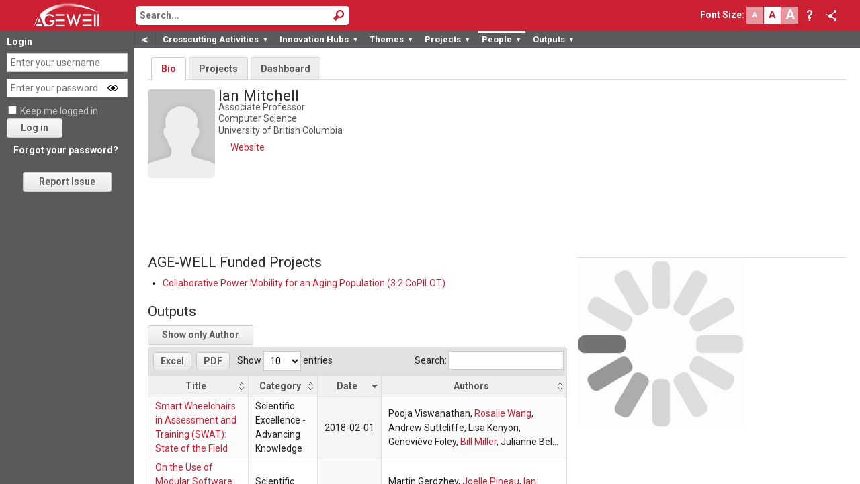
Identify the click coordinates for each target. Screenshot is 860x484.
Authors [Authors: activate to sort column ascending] (471, 385)
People (502, 39)
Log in (34, 127)
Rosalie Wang (502, 413)
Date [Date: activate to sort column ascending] (347, 385)
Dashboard (285, 68)
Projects (448, 39)
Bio (168, 68)
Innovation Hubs (319, 39)
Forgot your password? (65, 150)
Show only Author (200, 334)
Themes (392, 39)
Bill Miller (478, 441)
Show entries (285, 360)
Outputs (554, 39)
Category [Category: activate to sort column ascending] (280, 385)
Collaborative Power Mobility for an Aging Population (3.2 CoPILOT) (304, 283)
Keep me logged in (59, 111)
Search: (489, 360)
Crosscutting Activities (216, 39)
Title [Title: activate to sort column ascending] (195, 385)
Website (247, 147)
